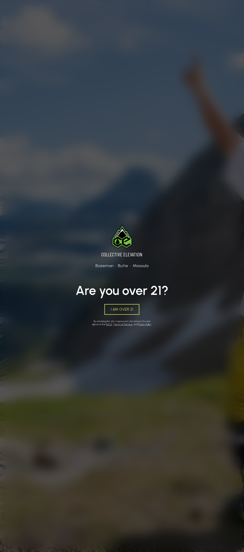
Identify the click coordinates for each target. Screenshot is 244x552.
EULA (109, 324)
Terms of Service (122, 324)
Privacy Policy (144, 324)
